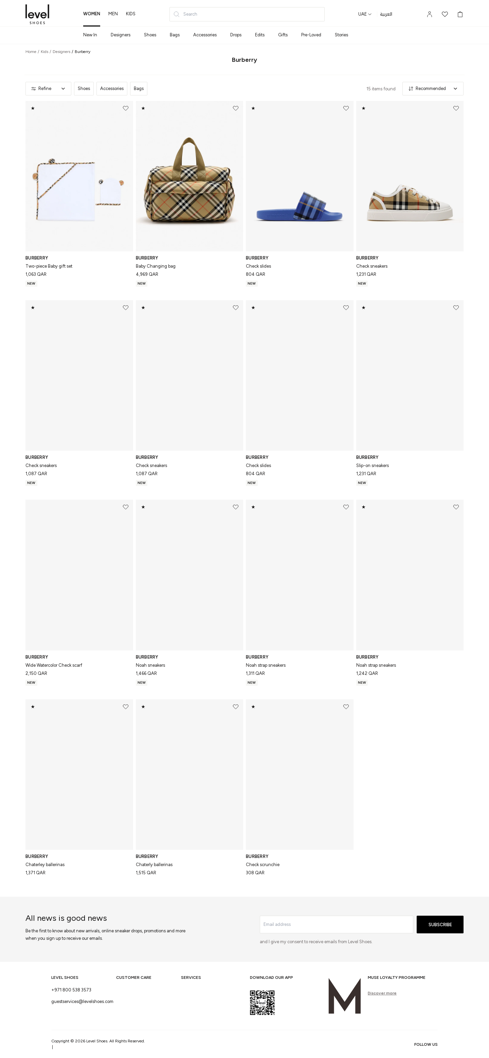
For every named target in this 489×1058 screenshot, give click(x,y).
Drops (235, 34)
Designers (120, 34)
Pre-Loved (311, 34)
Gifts (283, 34)
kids (130, 13)
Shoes (150, 34)
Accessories (205, 34)
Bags (175, 34)
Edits (260, 34)
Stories (341, 34)
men (113, 13)
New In (90, 34)
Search (185, 14)
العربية (386, 14)
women (91, 13)
